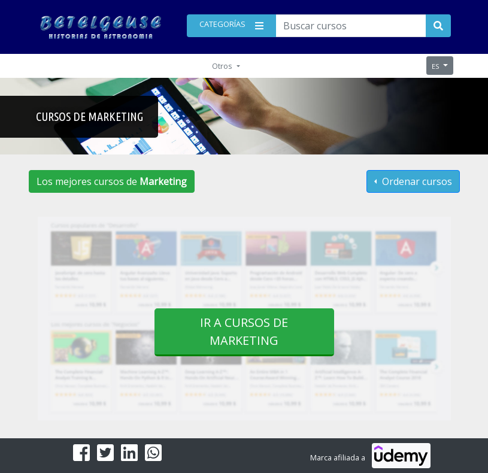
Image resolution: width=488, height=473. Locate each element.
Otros (223, 65)
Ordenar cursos (416, 181)
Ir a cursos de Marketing (244, 331)
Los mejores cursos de (112, 181)
